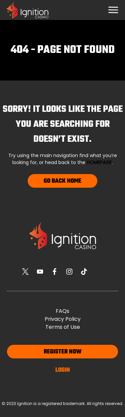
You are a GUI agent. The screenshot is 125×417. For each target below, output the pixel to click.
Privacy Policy (63, 319)
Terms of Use (62, 327)
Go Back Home (62, 181)
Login (62, 370)
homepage (99, 162)
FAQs (62, 311)
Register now (63, 352)
